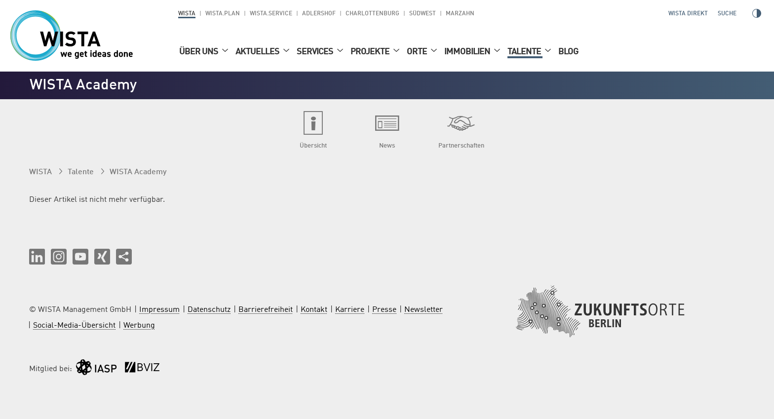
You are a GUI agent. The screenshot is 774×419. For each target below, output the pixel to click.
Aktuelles (258, 51)
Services (316, 51)
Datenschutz (209, 310)
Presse (384, 310)
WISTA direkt (688, 14)
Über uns (199, 51)
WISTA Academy (138, 172)
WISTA (186, 14)
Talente (524, 51)
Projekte (370, 51)
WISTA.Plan (222, 14)
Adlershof (319, 14)
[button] (37, 256)
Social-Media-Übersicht (74, 326)
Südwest (422, 14)
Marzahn (460, 14)
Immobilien (468, 51)
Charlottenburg (372, 14)
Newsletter (423, 310)
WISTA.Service (271, 14)
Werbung (139, 326)
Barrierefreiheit (265, 310)
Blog (568, 51)
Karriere (349, 310)
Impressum (159, 310)
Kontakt (314, 310)
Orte (417, 51)
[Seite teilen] (124, 256)
